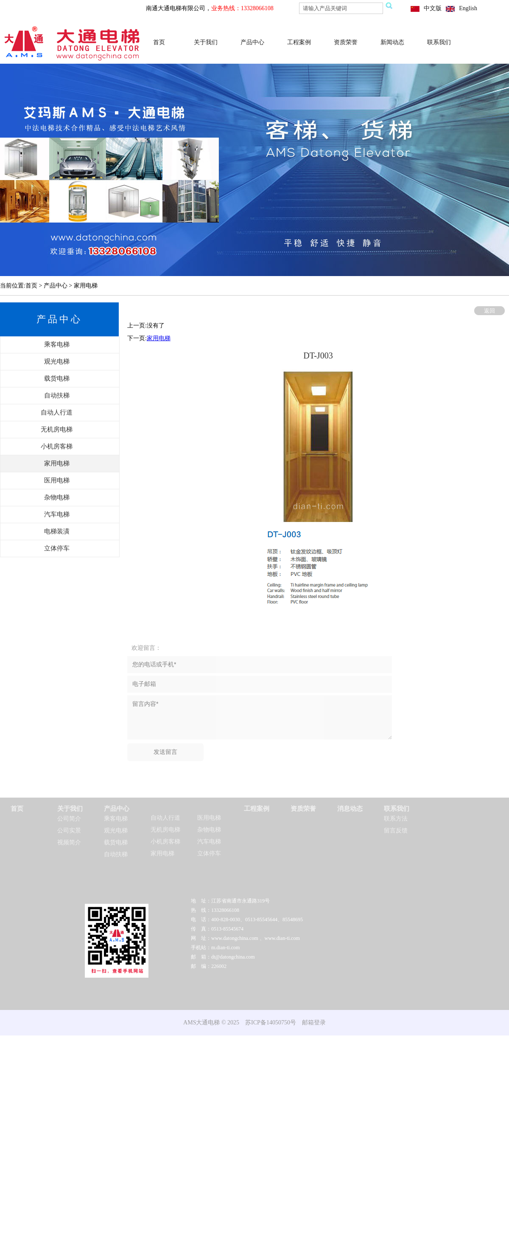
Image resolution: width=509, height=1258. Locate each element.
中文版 (433, 8)
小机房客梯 (165, 841)
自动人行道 (165, 818)
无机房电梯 (165, 829)
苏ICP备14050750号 (270, 1022)
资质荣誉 (346, 42)
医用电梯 (209, 818)
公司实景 (69, 830)
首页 (159, 42)
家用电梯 (159, 338)
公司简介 (69, 818)
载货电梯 (116, 842)
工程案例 (299, 42)
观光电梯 (116, 830)
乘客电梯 (116, 818)
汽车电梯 (209, 841)
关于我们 (206, 42)
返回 (489, 310)
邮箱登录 (314, 1022)
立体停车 (209, 853)
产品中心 (252, 42)
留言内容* (259, 717)
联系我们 (439, 42)
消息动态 (350, 808)
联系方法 (396, 818)
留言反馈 (396, 830)
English (468, 8)
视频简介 (69, 842)
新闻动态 (392, 42)
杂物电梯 (209, 829)
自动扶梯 (116, 854)
